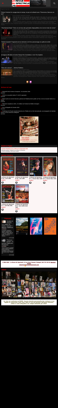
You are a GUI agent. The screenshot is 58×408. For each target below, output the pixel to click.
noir (45, 47)
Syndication (28, 260)
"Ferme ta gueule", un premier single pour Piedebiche (7, 237)
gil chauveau (46, 20)
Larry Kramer (22, 35)
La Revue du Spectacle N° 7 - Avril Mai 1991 (8, 200)
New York (39, 21)
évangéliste (35, 46)
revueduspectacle (33, 22)
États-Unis (35, 34)
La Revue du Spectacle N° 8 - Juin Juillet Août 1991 (21, 201)
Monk (24, 21)
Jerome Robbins (16, 70)
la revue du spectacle (24, 47)
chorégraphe (29, 69)
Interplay (52, 69)
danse (36, 69)
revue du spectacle (25, 22)
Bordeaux (20, 46)
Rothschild (40, 22)
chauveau (27, 20)
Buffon (26, 57)
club (38, 20)
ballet (20, 69)
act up (14, 34)
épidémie (31, 34)
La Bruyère (49, 34)
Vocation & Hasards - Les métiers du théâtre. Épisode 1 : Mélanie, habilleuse (8, 219)
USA (35, 36)
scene (44, 22)
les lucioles (32, 47)
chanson (22, 20)
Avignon (17, 57)
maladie (31, 35)
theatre (52, 22)
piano (54, 21)
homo (45, 34)
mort (35, 35)
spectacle (48, 22)
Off (51, 58)
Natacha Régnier (33, 21)
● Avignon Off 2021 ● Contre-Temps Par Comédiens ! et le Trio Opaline (22, 51)
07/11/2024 (4, 241)
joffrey (22, 70)
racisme (52, 47)
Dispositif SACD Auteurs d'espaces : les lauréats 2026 (16, 86)
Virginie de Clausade (40, 36)
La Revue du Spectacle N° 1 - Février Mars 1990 (35, 172)
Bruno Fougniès (16, 20)
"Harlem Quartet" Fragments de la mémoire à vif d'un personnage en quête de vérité (26, 39)
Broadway (22, 57)
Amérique (15, 46)
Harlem (49, 46)
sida (13, 36)
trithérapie (31, 36)
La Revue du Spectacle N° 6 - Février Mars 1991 (49, 172)
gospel (45, 46)
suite (38, 71)
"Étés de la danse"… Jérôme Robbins (12, 63)
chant (29, 57)
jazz (50, 20)
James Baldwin (16, 47)
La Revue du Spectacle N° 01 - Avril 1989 (8, 171)
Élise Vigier (29, 46)
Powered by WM (35, 260)
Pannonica (50, 21)
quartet (48, 47)
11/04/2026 (4, 224)
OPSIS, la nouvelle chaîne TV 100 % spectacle (14, 89)
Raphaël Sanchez (17, 22)
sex (31, 48)
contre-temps (38, 57)
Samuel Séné (33, 59)
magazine (20, 21)
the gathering (42, 71)
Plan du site (21, 260)
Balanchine (15, 69)
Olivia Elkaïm (44, 21)
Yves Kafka (45, 48)
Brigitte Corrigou (20, 34)
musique (27, 21)
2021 (14, 57)
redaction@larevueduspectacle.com (29, 259)
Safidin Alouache (25, 71)
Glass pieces (47, 69)
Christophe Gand (33, 20)
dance (33, 69)
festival (41, 20)
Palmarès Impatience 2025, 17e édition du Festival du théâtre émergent (21, 98)
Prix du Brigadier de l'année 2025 (11, 102)
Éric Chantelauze (45, 57)
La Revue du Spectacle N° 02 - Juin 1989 (21, 171)
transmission (26, 36)
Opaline (54, 58)
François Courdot (17, 58)
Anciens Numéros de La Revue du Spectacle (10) (14, 142)
